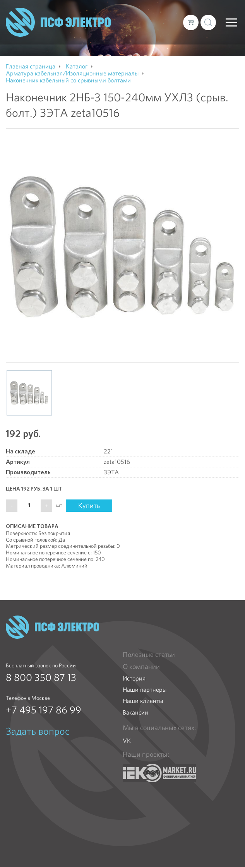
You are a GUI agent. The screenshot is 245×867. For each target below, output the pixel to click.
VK (127, 740)
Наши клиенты (143, 701)
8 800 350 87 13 (41, 677)
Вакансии (135, 712)
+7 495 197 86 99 (43, 710)
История (134, 678)
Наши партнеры (144, 689)
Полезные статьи (149, 654)
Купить (89, 505)
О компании (141, 666)
